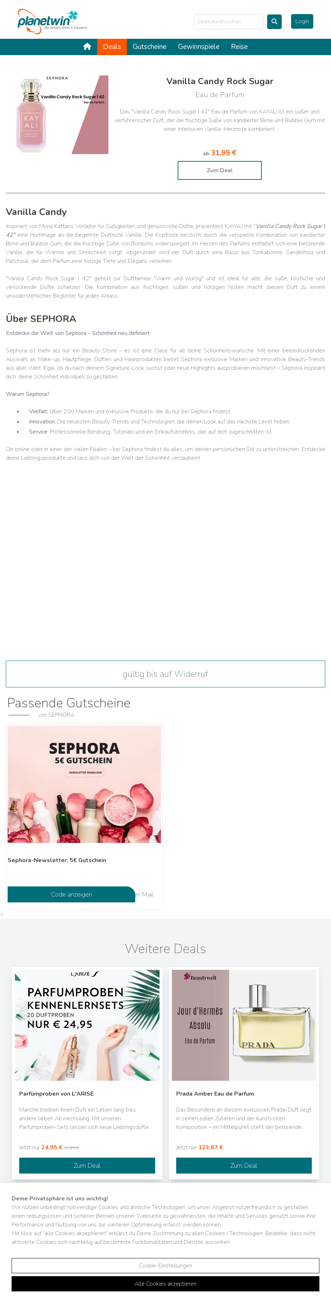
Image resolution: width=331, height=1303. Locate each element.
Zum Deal (220, 170)
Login (302, 21)
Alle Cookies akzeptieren (165, 1284)
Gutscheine (149, 46)
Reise (239, 46)
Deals (112, 46)
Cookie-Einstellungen (165, 1266)
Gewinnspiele (198, 46)
